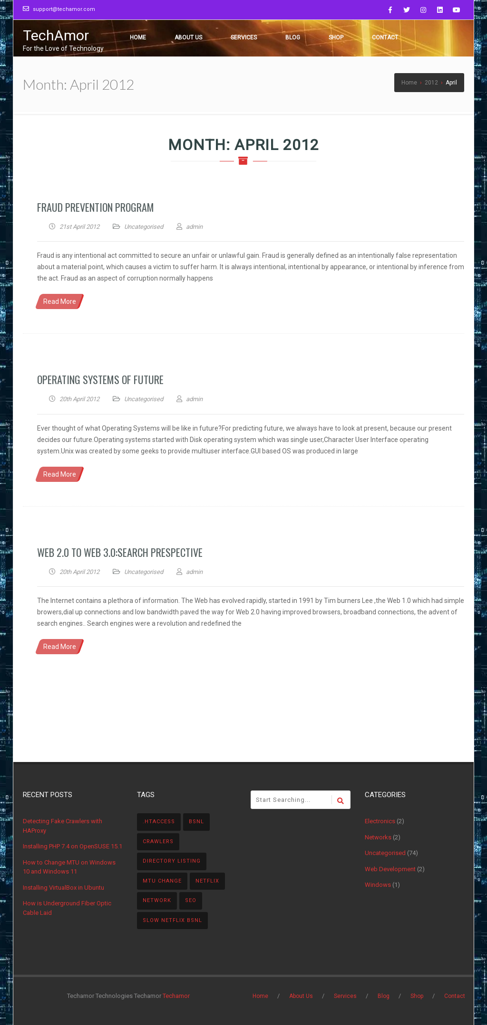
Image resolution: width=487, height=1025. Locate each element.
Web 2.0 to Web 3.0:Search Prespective (120, 552)
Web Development (390, 869)
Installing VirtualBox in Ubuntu (63, 887)
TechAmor (56, 35)
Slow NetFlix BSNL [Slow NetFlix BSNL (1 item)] (172, 920)
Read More (59, 301)
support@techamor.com (64, 9)
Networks (378, 837)
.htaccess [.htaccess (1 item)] (159, 821)
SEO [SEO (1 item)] (190, 900)
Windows (378, 884)
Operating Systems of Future (100, 379)
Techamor (176, 995)
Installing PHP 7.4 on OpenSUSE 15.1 (72, 846)
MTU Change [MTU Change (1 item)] (162, 881)
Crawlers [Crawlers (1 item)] (158, 841)
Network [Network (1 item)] (157, 900)
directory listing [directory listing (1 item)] (172, 861)
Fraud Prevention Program (95, 207)
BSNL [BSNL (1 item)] (196, 821)
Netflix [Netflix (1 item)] (207, 881)
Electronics (380, 821)
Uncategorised (143, 226)
